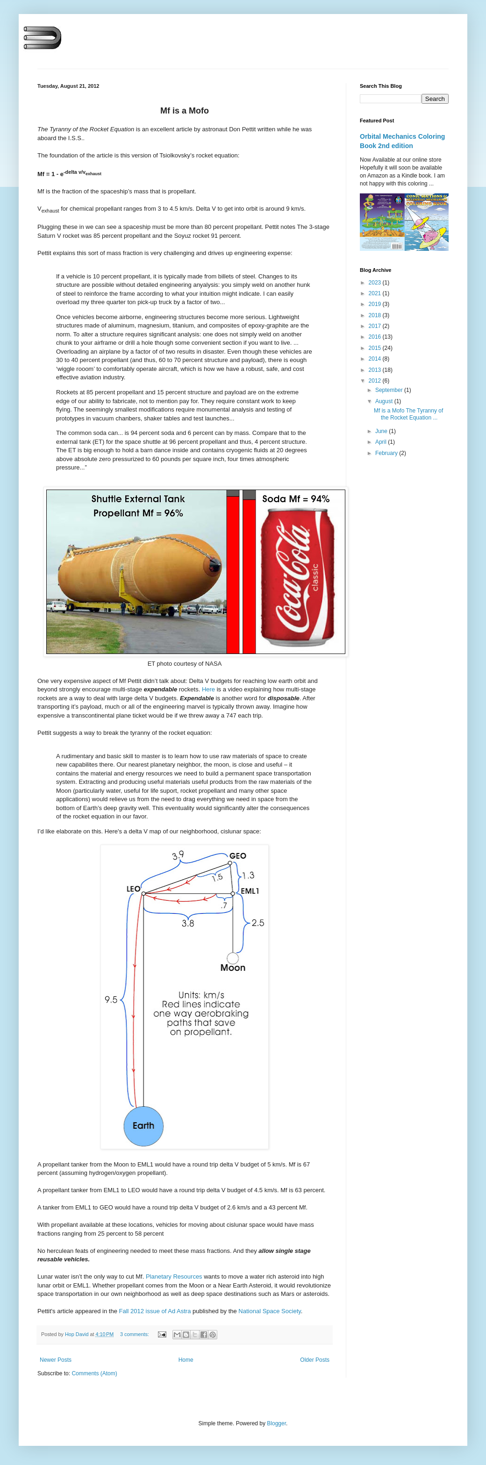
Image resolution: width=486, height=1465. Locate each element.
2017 (376, 326)
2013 (376, 370)
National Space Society (269, 1311)
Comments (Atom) (94, 1373)
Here (208, 689)
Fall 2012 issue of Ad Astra (155, 1311)
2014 (376, 359)
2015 (376, 348)
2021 (376, 293)
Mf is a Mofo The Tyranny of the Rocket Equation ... (408, 413)
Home (186, 1360)
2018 (376, 315)
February (387, 453)
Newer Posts (55, 1360)
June (382, 431)
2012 (376, 380)
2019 (376, 304)
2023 (376, 282)
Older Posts (314, 1360)
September (389, 390)
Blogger (276, 1423)
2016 (376, 337)
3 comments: (135, 1334)
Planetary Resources (174, 1276)
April (381, 442)
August (384, 401)
